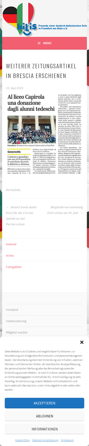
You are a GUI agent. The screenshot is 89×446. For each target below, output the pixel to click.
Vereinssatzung (16, 321)
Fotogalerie (13, 267)
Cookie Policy (22, 440)
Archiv (10, 255)
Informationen (45, 429)
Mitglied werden (17, 332)
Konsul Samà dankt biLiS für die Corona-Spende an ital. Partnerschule (21, 216)
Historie (11, 244)
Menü (47, 43)
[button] (82, 342)
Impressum (67, 440)
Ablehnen (44, 416)
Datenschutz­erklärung (45, 440)
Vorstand (12, 309)
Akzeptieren (44, 403)
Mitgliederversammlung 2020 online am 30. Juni (65, 210)
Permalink (13, 190)
